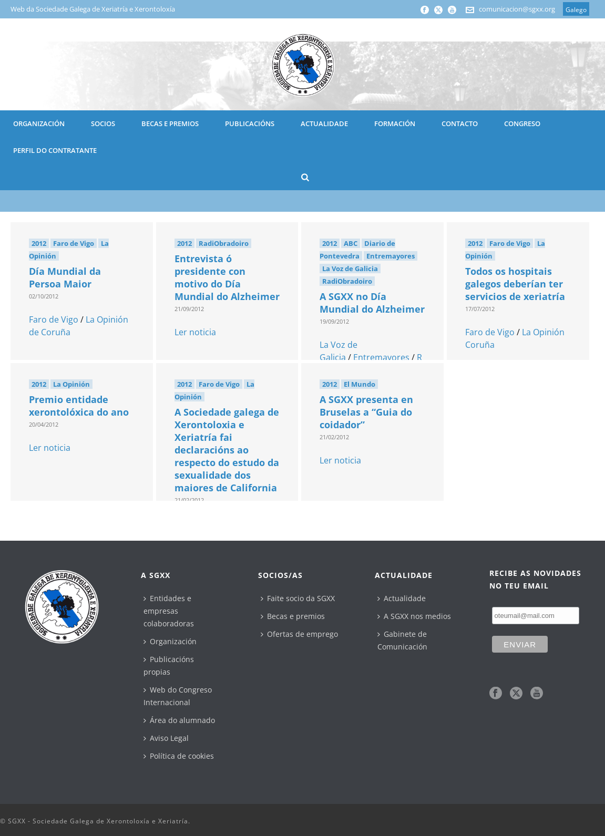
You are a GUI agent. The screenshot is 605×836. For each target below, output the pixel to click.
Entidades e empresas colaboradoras (168, 610)
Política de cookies (178, 756)
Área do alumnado (179, 720)
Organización (170, 641)
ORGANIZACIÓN (39, 123)
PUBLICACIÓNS (249, 123)
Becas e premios (293, 616)
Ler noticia (195, 332)
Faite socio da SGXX (298, 598)
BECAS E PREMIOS (170, 123)
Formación (394, 123)
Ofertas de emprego (299, 634)
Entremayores (390, 256)
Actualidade (401, 598)
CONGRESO (522, 123)
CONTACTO (460, 123)
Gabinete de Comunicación (402, 640)
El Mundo (359, 384)
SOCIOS (103, 123)
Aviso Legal (166, 738)
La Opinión (71, 384)
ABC (350, 243)
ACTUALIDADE (324, 123)
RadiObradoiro (224, 243)
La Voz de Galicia (350, 268)
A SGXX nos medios (414, 616)
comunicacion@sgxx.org (517, 9)
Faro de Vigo (73, 243)
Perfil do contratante (55, 150)
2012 (39, 243)
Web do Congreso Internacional (177, 696)
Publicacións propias (168, 665)
